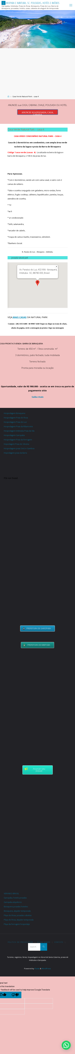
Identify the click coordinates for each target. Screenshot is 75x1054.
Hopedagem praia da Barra (15, 453)
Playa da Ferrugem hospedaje (17, 924)
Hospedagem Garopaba (14, 435)
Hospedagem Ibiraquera (14, 413)
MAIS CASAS (19, 317)
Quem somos (43, 942)
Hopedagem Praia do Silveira (16, 444)
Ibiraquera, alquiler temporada (17, 911)
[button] (37, 283)
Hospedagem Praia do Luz (15, 422)
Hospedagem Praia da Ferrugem (18, 439)
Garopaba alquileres (13, 902)
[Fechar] (56, 266)
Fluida (36, 968)
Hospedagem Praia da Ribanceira (18, 426)
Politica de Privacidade (20, 942)
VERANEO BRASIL (11, 893)
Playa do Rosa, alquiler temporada (18, 919)
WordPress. (46, 968)
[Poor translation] (15, 995)
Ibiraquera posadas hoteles (16, 906)
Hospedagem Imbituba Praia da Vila (19, 431)
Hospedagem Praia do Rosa (16, 417)
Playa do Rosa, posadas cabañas (18, 915)
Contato (58, 942)
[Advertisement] (37, 71)
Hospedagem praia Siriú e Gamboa (19, 448)
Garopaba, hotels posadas (15, 897)
